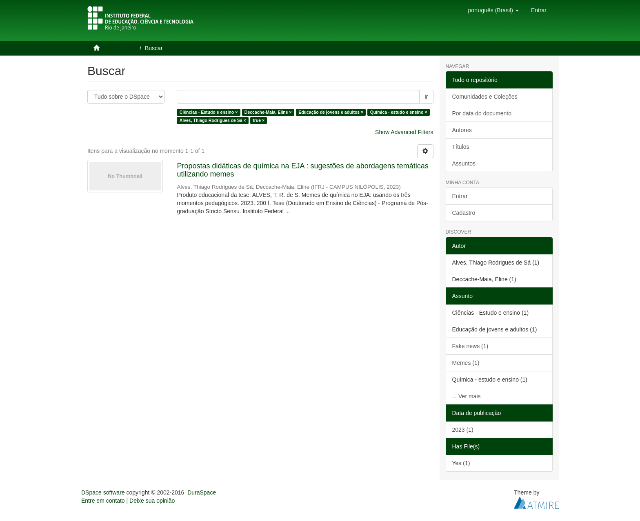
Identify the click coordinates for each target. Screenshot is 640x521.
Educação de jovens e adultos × (330, 112)
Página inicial (119, 48)
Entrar (460, 196)
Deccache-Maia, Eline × (268, 112)
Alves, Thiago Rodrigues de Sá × (213, 120)
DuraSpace (201, 492)
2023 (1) (462, 429)
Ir (426, 96)
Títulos (460, 146)
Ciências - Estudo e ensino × (209, 112)
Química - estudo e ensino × (398, 112)
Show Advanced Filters (404, 132)
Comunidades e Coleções (485, 96)
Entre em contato (103, 500)
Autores (462, 130)
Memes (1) (466, 363)
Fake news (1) (470, 346)
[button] (493, 10)
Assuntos (464, 163)
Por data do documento (482, 113)
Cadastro (464, 213)
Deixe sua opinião (152, 500)
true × (258, 120)
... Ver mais (466, 396)
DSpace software (103, 492)
